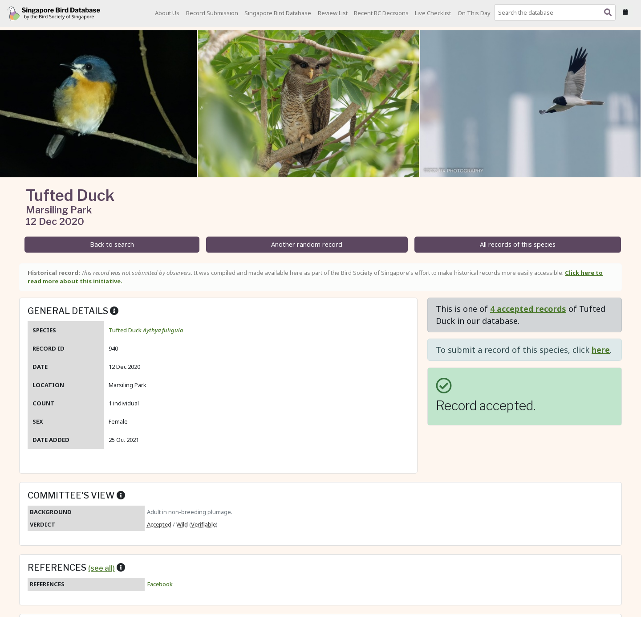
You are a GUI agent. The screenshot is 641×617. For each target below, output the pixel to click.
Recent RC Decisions (381, 13)
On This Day (474, 13)
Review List (333, 13)
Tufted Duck (146, 330)
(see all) (101, 568)
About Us (167, 13)
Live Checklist (433, 13)
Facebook (160, 584)
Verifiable (203, 524)
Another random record (306, 244)
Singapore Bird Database (277, 13)
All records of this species (518, 244)
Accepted (159, 524)
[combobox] (556, 12)
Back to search (112, 244)
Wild (182, 524)
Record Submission (212, 13)
